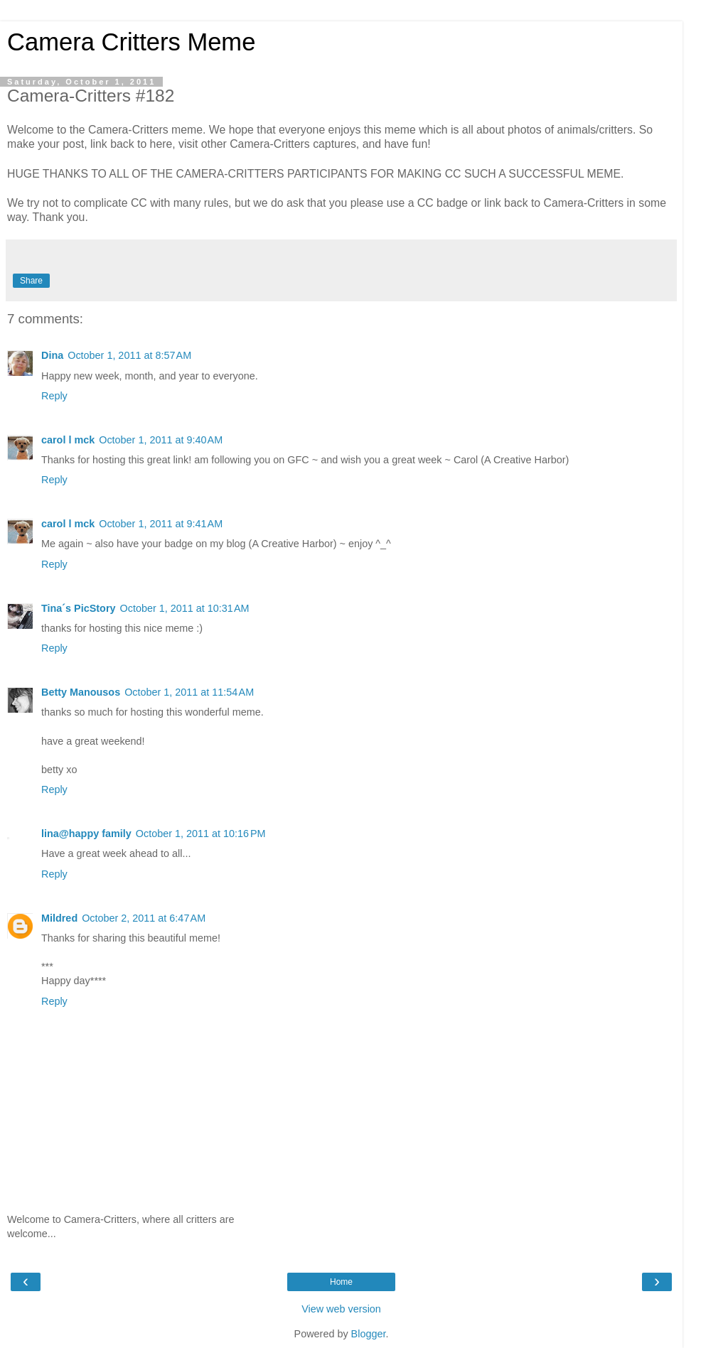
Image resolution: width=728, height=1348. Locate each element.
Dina (52, 355)
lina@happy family (86, 833)
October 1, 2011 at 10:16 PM (201, 833)
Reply (54, 395)
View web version (341, 1309)
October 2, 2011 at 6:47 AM (143, 918)
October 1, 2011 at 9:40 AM (161, 440)
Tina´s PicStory (78, 608)
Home (341, 1282)
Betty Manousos (80, 692)
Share (31, 281)
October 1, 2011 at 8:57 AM (129, 355)
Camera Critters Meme (131, 41)
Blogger (368, 1333)
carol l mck (68, 440)
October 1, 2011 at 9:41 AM (161, 523)
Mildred (59, 918)
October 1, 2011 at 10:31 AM (185, 608)
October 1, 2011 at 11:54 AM (189, 692)
